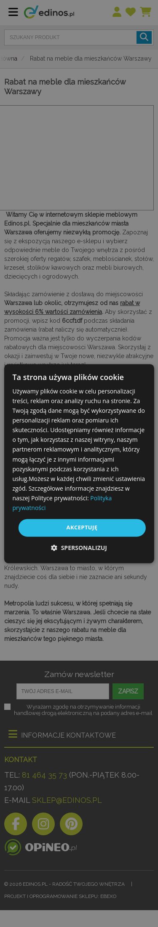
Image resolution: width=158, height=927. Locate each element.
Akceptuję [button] (82, 527)
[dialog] (79, 463)
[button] (79, 547)
